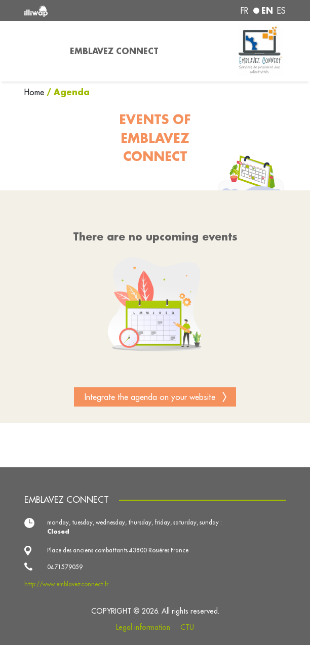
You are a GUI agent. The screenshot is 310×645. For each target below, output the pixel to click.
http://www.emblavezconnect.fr (66, 584)
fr (244, 11)
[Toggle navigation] (41, 51)
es (281, 11)
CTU (187, 627)
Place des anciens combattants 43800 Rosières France (117, 550)
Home (35, 92)
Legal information (143, 627)
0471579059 (65, 567)
